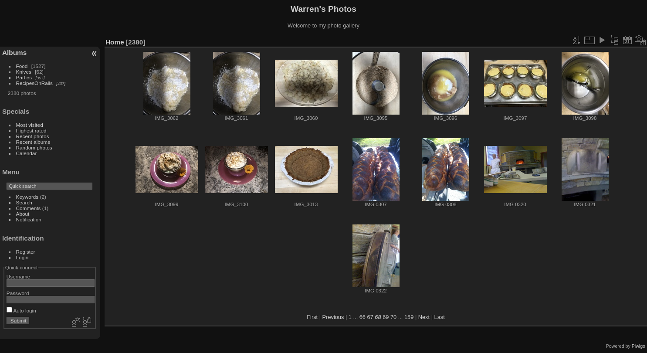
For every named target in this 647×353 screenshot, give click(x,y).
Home (114, 42)
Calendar (26, 153)
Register (25, 252)
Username (18, 276)
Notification (28, 219)
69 (386, 317)
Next (424, 317)
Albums (14, 52)
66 (362, 317)
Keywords (27, 197)
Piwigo (638, 346)
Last (439, 317)
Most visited (29, 125)
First (312, 317)
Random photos (34, 147)
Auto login (21, 310)
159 (408, 317)
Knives (23, 72)
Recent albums (33, 142)
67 (370, 317)
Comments (28, 208)
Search (24, 202)
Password (18, 293)
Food (22, 66)
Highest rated (31, 130)
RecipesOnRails (34, 83)
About (23, 214)
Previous (333, 317)
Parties (24, 77)
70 (393, 317)
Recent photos (32, 136)
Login (22, 257)
